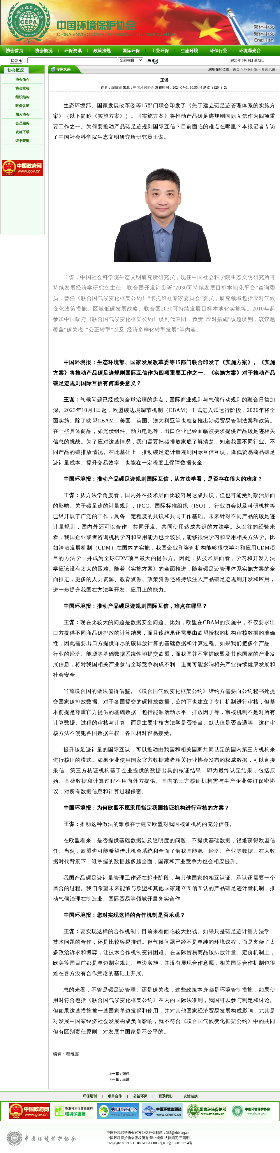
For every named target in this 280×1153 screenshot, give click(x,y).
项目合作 (115, 1096)
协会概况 (43, 50)
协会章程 (22, 88)
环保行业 (218, 50)
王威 (125, 1079)
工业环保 (160, 50)
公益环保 (140, 1096)
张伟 (125, 1074)
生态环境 (189, 50)
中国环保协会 (143, 87)
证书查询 (22, 141)
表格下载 (22, 132)
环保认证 (22, 106)
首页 (236, 69)
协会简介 (22, 80)
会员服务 (22, 123)
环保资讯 (73, 50)
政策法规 (102, 50)
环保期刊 (90, 1096)
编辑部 (116, 87)
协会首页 (14, 50)
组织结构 (22, 97)
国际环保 (131, 50)
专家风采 (268, 69)
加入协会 (22, 115)
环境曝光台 (250, 50)
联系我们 (165, 1096)
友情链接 (191, 1096)
